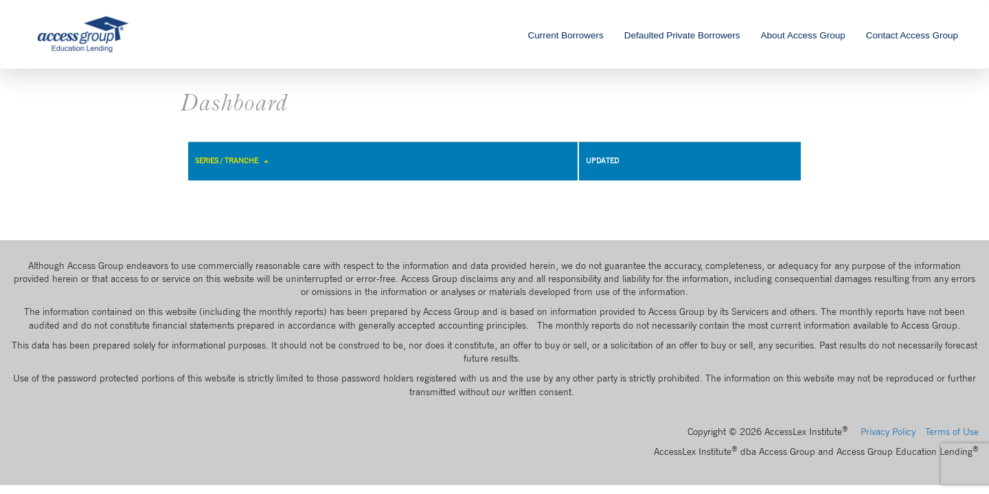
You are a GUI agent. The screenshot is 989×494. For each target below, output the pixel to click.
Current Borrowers (565, 35)
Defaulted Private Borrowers (682, 35)
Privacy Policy (888, 431)
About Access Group (803, 35)
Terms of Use (952, 431)
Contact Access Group (912, 35)
